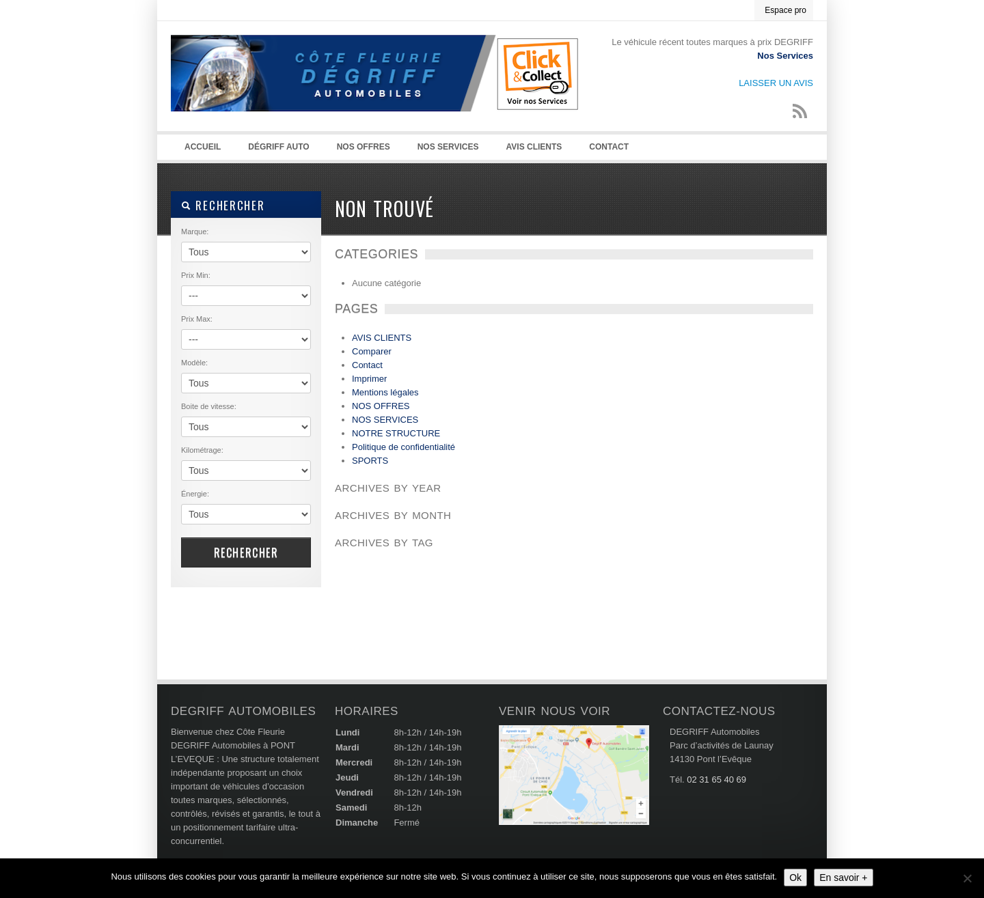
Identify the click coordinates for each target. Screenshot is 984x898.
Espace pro (785, 10)
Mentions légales (385, 392)
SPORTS (370, 460)
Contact (609, 147)
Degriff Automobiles (376, 89)
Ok (795, 877)
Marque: (194, 231)
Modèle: (194, 363)
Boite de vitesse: (208, 406)
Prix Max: (197, 319)
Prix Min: (195, 275)
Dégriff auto (278, 147)
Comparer (372, 351)
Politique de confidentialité (403, 447)
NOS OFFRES (363, 147)
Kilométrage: (202, 450)
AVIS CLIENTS (534, 147)
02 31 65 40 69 (716, 779)
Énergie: (195, 494)
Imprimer (369, 379)
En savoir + (843, 877)
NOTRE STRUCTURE (396, 433)
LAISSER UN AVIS (776, 83)
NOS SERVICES (448, 147)
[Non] (967, 878)
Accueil (202, 147)
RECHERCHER (222, 205)
